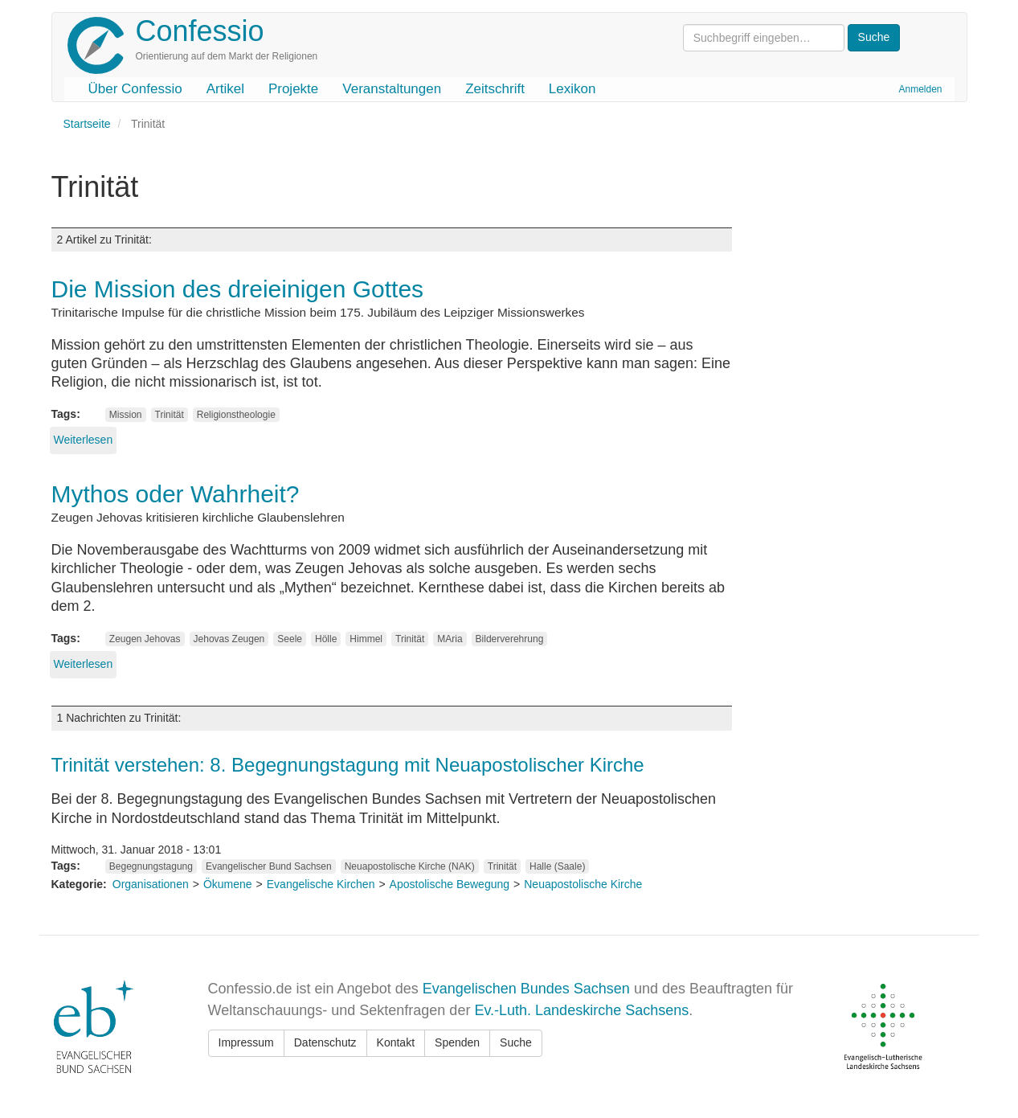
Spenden (457, 1042)
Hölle (326, 639)
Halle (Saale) (557, 866)
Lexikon (572, 88)
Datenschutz (325, 1042)
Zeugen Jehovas (145, 639)
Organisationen (150, 884)
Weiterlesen (83, 439)
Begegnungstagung (151, 866)
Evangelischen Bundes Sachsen (526, 989)
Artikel (225, 88)
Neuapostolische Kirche (583, 884)
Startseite (87, 123)
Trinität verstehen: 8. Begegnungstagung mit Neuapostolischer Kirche (347, 765)
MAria (449, 639)
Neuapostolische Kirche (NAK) (410, 866)
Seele (289, 639)
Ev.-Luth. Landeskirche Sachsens (581, 1010)
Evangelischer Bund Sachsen (269, 866)
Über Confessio (135, 88)
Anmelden (920, 89)
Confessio (200, 30)
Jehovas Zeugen (229, 639)
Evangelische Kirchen (321, 884)
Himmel (366, 639)
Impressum (246, 1042)
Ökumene (227, 884)
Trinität (169, 414)
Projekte (293, 88)
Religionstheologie (236, 414)
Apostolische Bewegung (449, 884)
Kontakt (396, 1042)
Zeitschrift (495, 88)
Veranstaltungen (391, 88)
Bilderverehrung (510, 639)
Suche (516, 1042)
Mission (125, 414)
